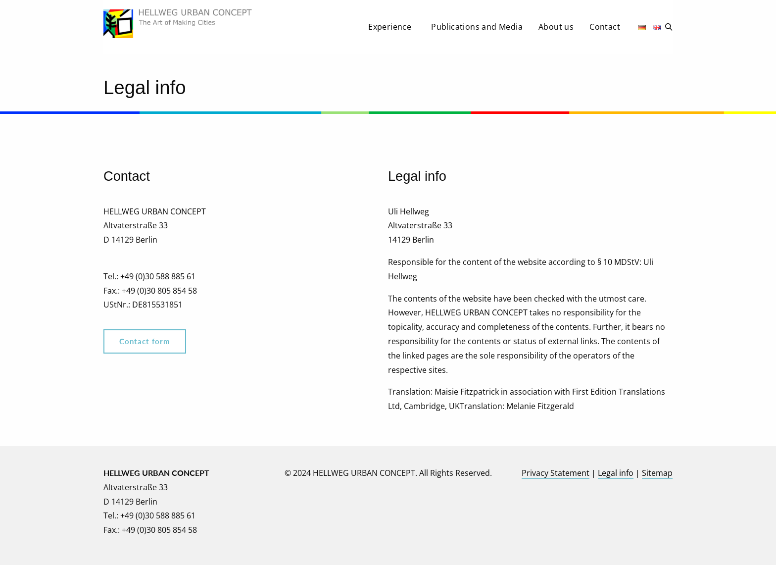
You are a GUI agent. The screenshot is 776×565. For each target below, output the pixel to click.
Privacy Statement (555, 472)
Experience (389, 26)
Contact (604, 26)
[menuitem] (391, 29)
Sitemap (657, 472)
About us (556, 26)
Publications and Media (477, 26)
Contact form (144, 341)
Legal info (615, 472)
